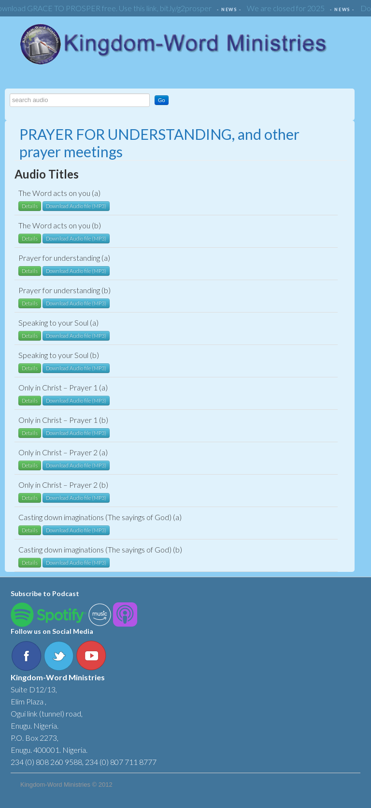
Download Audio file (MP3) (76, 206)
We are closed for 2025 (288, 8)
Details (30, 206)
